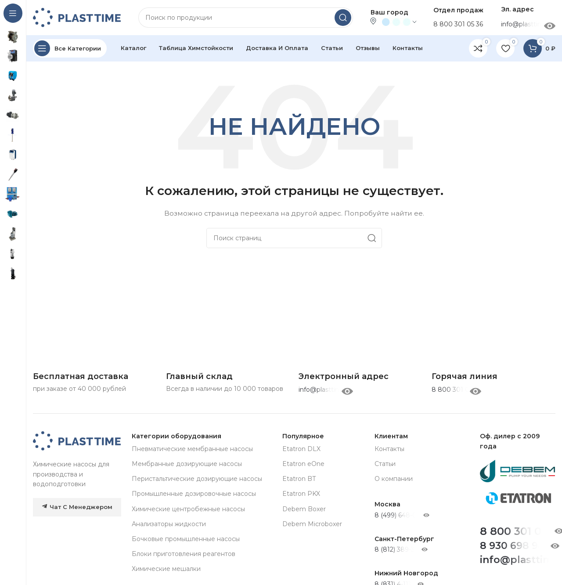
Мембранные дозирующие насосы (187, 464)
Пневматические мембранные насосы (192, 449)
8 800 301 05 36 (458, 24)
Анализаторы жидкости (169, 524)
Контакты (389, 449)
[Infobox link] (464, 377)
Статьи (385, 464)
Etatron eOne (303, 464)
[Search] (245, 17)
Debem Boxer (304, 509)
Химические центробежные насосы (188, 509)
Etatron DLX (301, 449)
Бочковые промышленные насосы (186, 539)
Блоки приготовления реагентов (183, 554)
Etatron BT (299, 479)
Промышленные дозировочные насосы (194, 494)
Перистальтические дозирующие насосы (197, 479)
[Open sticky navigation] (70, 48)
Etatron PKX (301, 494)
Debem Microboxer (312, 524)
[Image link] (77, 440)
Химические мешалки (166, 569)
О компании (394, 479)
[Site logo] (77, 17)
